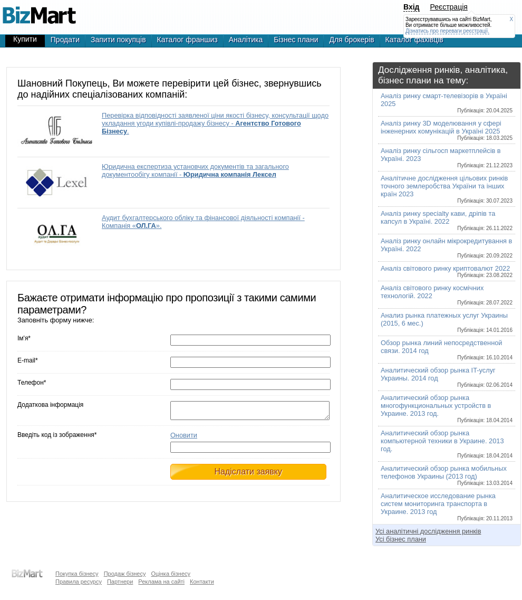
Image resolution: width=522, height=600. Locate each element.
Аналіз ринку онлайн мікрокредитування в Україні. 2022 (447, 248)
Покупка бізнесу (77, 573)
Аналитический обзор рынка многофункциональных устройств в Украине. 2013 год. (447, 408)
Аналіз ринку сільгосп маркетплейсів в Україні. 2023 (447, 157)
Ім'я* (24, 338)
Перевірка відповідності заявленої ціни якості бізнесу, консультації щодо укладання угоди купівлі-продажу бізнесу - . (215, 123)
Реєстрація (449, 7)
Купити (25, 39)
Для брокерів (351, 39)
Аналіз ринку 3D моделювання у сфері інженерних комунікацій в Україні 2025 (447, 130)
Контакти (202, 581)
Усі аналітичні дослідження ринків (428, 531)
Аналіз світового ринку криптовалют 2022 (447, 271)
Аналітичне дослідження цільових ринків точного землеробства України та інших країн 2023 (447, 189)
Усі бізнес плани (400, 539)
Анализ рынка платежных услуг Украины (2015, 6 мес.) (447, 322)
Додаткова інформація (50, 404)
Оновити (183, 438)
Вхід (411, 7)
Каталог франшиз (187, 39)
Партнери (120, 581)
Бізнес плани (296, 39)
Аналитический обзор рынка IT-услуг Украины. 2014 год (447, 377)
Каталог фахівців (414, 39)
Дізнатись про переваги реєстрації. (447, 31)
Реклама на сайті (161, 581)
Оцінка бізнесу (170, 573)
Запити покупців (118, 39)
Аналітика (246, 39)
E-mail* (27, 360)
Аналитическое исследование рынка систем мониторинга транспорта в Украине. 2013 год (447, 506)
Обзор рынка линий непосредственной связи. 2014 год (447, 349)
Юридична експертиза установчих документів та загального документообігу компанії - (195, 170)
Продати (65, 39)
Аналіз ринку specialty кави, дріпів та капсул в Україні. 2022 (447, 220)
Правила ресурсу (78, 581)
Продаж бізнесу (125, 573)
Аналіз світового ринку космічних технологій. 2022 (447, 295)
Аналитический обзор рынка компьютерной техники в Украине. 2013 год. (447, 444)
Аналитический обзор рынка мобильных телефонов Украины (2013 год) (447, 475)
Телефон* (31, 382)
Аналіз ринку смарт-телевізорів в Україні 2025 (447, 102)
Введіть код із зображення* (56, 438)
